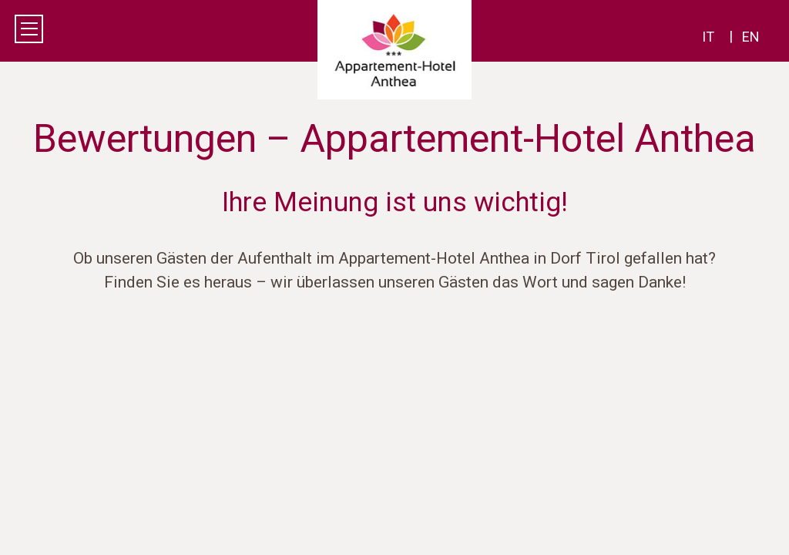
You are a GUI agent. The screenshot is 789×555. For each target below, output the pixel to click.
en (751, 37)
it (708, 37)
